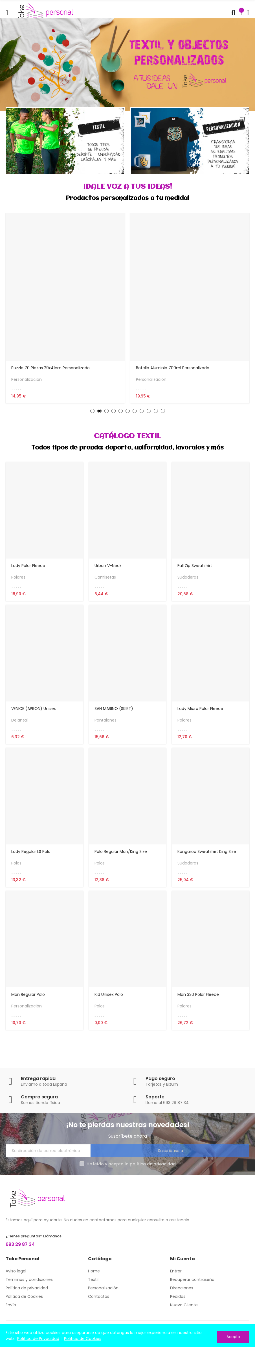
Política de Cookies (82, 1339)
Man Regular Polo (28, 1001)
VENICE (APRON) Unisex (33, 711)
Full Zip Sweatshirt (194, 567)
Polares (18, 578)
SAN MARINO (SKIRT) (113, 711)
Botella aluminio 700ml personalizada (172, 368)
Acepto (233, 1336)
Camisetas (105, 578)
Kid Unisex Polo (108, 1001)
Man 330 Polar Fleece (198, 1001)
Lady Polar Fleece (28, 567)
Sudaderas (187, 578)
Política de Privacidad (38, 1339)
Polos (16, 868)
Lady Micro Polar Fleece (200, 711)
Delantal (19, 723)
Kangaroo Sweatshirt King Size (206, 856)
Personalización (26, 379)
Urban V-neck (108, 567)
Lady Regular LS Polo (30, 856)
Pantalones (105, 723)
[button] (92, 412)
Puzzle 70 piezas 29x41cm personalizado (50, 368)
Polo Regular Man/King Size (120, 856)
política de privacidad (153, 1172)
